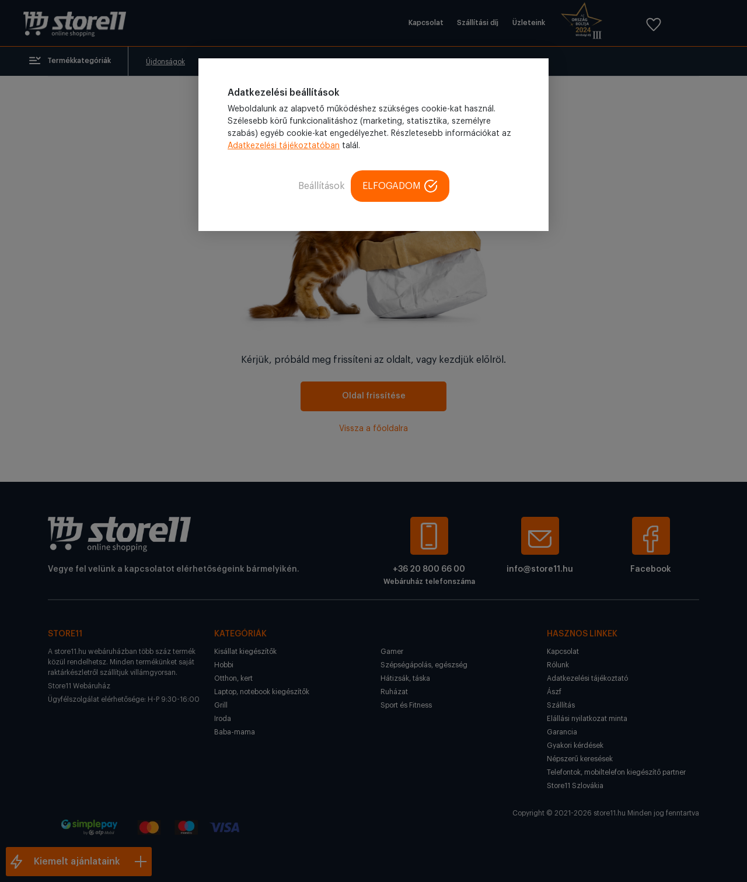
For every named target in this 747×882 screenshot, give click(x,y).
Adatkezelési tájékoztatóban (284, 146)
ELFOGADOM (400, 186)
